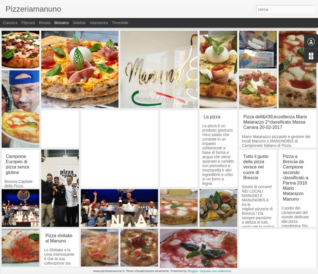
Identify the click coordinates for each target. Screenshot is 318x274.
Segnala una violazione (215, 271)
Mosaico (61, 23)
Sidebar (79, 23)
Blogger (193, 271)
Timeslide (120, 23)
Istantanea (99, 23)
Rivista (44, 23)
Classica (10, 23)
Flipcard (28, 23)
